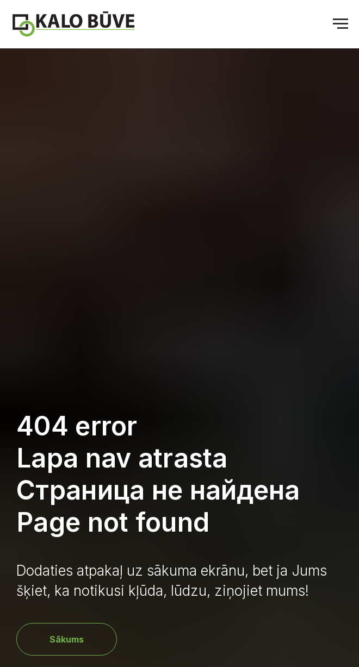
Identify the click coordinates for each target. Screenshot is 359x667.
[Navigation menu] (340, 23)
